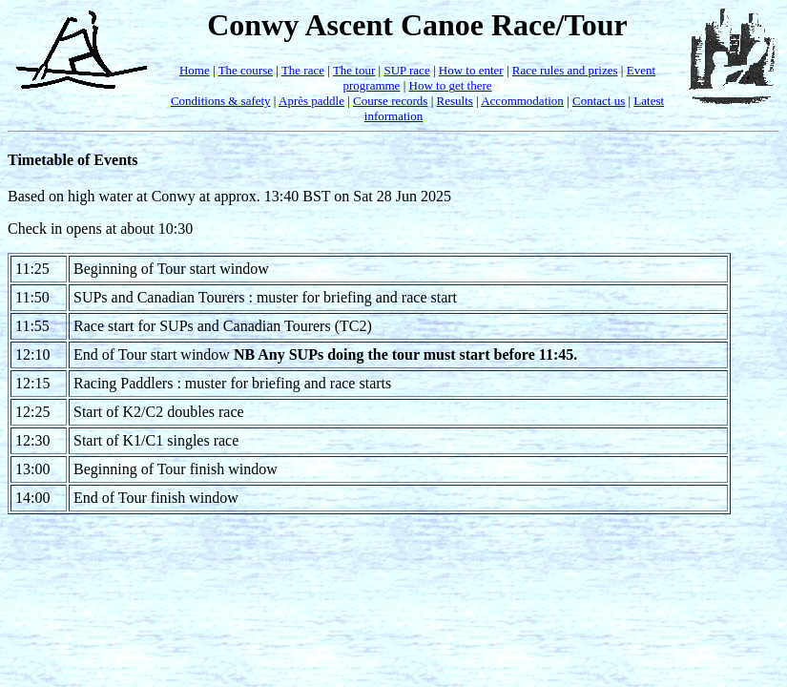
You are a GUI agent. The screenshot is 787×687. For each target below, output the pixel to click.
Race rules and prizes (565, 70)
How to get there (450, 85)
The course (245, 70)
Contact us (598, 101)
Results (455, 101)
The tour (354, 70)
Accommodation (522, 101)
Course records (390, 101)
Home (194, 70)
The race (302, 70)
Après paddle (311, 101)
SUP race (406, 70)
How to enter (471, 70)
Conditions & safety (221, 101)
